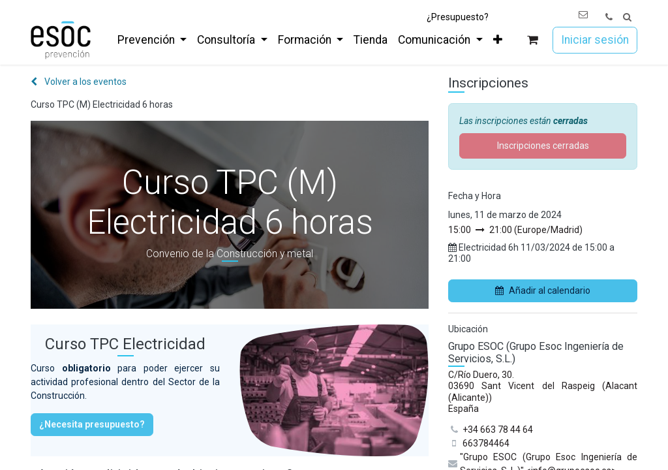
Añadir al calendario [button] (542, 290)
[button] (627, 17)
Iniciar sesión (595, 39)
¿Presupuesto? (458, 17)
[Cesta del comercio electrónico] (532, 40)
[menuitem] (152, 40)
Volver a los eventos (79, 81)
